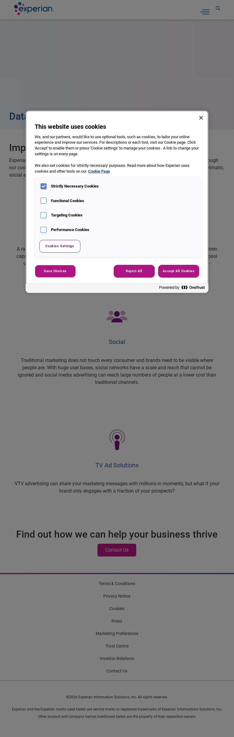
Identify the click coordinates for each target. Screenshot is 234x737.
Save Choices (55, 271)
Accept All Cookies (178, 271)
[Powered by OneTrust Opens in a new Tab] (182, 289)
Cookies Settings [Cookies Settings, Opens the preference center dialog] (59, 246)
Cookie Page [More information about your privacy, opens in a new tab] (99, 171)
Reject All (134, 271)
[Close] (201, 118)
